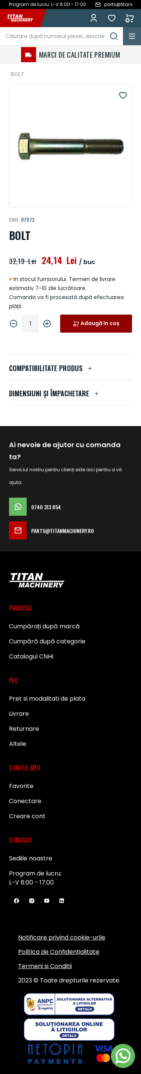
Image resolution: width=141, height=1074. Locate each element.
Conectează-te (93, 18)
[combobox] (61, 36)
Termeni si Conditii (45, 966)
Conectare (25, 801)
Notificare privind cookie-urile (61, 937)
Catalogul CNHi (31, 656)
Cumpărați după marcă (44, 626)
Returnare (24, 728)
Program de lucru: (35, 873)
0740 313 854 (35, 507)
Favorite (111, 18)
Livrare (19, 713)
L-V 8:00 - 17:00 (31, 882)
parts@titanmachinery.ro (51, 530)
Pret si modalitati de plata (47, 698)
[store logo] (24, 18)
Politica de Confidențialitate (58, 951)
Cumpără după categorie (47, 641)
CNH (13, 219)
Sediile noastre (30, 858)
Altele (17, 743)
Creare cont (27, 816)
